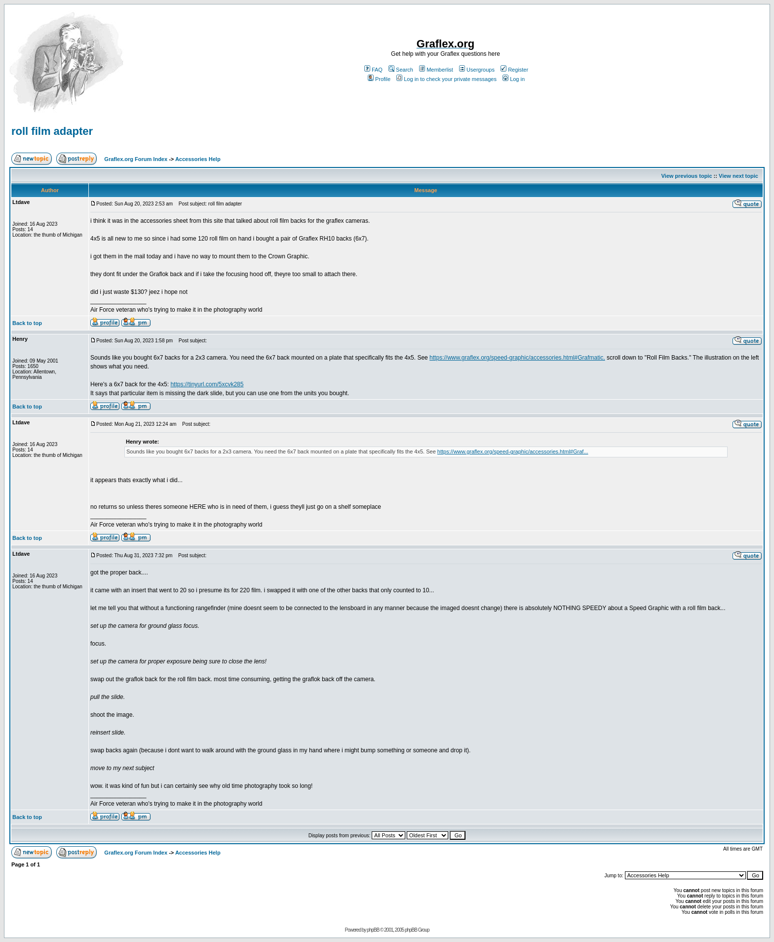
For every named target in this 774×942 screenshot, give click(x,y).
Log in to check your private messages (446, 79)
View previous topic (686, 176)
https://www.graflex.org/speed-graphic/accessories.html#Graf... (512, 451)
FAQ (373, 70)
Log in (514, 79)
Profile (379, 79)
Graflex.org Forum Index (135, 159)
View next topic (738, 176)
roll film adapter (52, 131)
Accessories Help (198, 159)
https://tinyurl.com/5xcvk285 (206, 384)
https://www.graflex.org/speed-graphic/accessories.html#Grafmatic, (517, 357)
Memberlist (436, 70)
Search (400, 70)
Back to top (27, 323)
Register (514, 70)
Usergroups (477, 70)
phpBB (373, 930)
